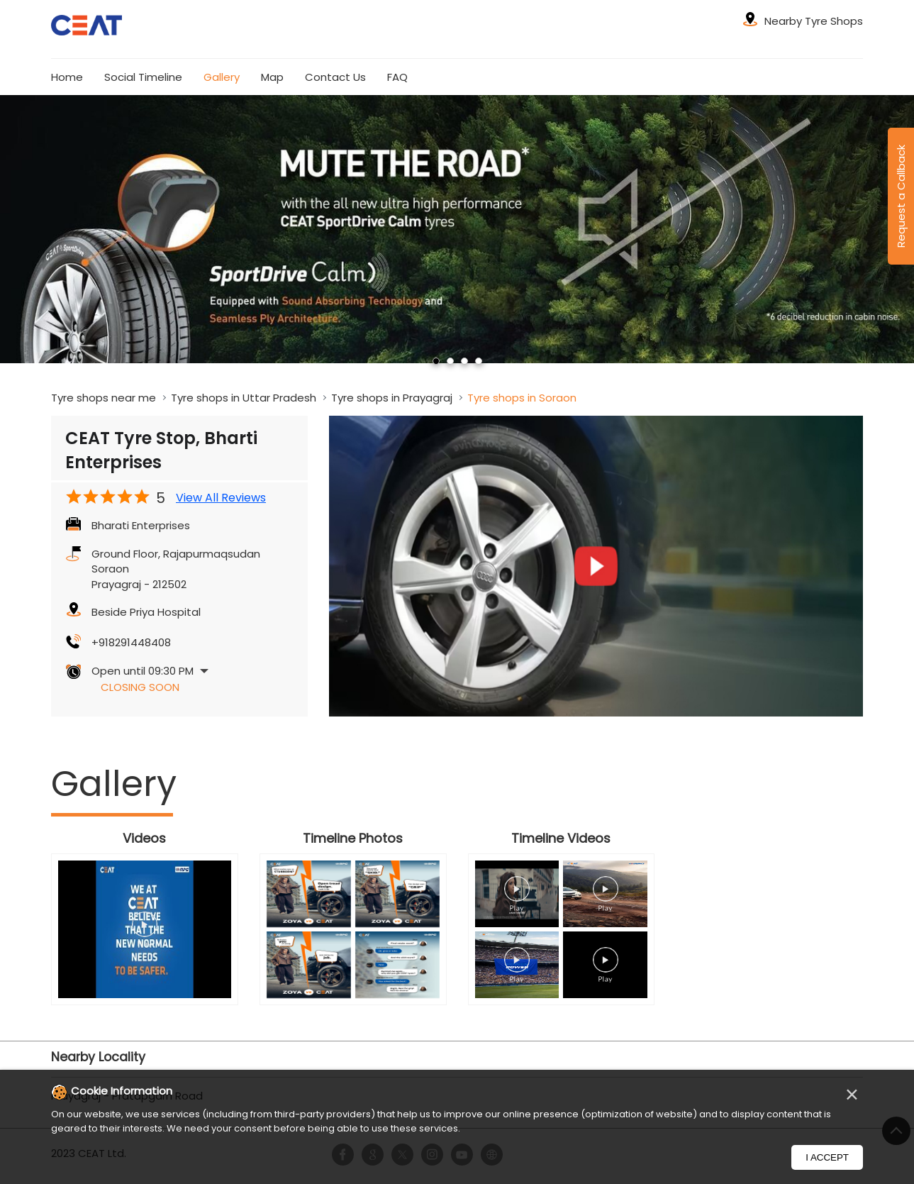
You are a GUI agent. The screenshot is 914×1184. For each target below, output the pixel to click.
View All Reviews (221, 498)
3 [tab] (464, 361)
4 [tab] (478, 361)
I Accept (827, 1157)
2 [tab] (450, 361)
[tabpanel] (457, 229)
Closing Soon (140, 687)
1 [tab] (436, 361)
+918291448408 (131, 642)
